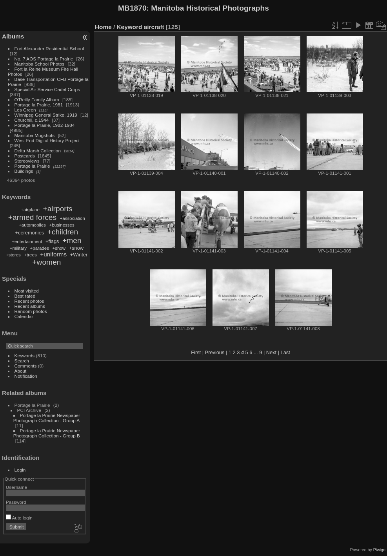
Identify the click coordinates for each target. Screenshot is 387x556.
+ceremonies (29, 233)
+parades (39, 248)
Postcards (25, 155)
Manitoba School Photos (40, 63)
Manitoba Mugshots (35, 135)
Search (22, 360)
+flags (52, 241)
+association (72, 218)
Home (103, 27)
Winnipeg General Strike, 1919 (46, 114)
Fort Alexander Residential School (49, 48)
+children (62, 232)
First (196, 352)
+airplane (30, 209)
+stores (13, 254)
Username (16, 487)
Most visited (27, 290)
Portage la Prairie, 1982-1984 (45, 125)
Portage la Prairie (32, 165)
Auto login (19, 517)
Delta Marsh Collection (38, 150)
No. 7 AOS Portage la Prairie (44, 58)
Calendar (24, 316)
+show (58, 248)
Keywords (25, 355)
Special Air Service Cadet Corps (47, 89)
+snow (76, 248)
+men (72, 240)
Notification (26, 376)
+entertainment (27, 241)
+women (46, 262)
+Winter (78, 255)
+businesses (61, 225)
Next (271, 352)
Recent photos (29, 301)
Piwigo (379, 549)
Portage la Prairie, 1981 (39, 104)
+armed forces (32, 217)
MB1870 (132, 8)
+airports (57, 209)
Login (20, 469)
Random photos (31, 311)
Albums (13, 36)
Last (285, 352)
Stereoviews (27, 160)
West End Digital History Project (47, 140)
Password (16, 502)
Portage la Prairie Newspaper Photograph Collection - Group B (46, 433)
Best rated (25, 295)
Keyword (129, 27)
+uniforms (53, 254)
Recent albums (30, 306)
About (21, 370)
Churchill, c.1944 (32, 120)
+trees (30, 254)
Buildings (24, 171)
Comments (26, 365)
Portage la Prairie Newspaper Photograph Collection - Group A (46, 418)
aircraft (154, 27)
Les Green (25, 109)
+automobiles (32, 225)
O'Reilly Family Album (37, 99)
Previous (215, 352)
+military (18, 248)
